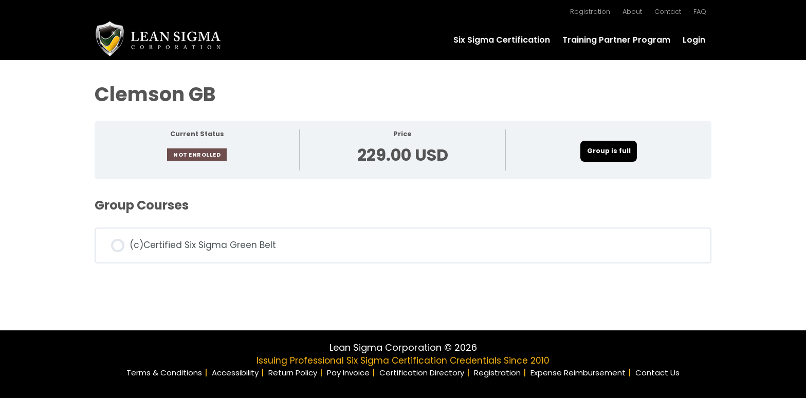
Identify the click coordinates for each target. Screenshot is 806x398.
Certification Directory (421, 372)
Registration (590, 11)
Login (694, 40)
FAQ (699, 11)
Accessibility (235, 372)
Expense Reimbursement (578, 372)
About (632, 11)
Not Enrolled (197, 154)
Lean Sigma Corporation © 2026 (403, 347)
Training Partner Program (616, 40)
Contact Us (657, 372)
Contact (667, 11)
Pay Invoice (348, 372)
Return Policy (292, 372)
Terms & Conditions (164, 372)
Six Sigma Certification (501, 40)
